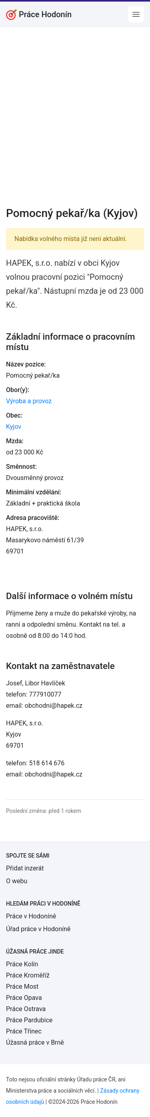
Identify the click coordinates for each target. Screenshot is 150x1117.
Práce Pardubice (29, 1020)
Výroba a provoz (29, 401)
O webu (16, 881)
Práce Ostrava (26, 1009)
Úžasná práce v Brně (35, 1042)
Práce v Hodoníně (31, 916)
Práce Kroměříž (28, 975)
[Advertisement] (75, 122)
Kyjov (13, 426)
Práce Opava (24, 998)
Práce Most (22, 986)
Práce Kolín (22, 964)
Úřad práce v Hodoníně (38, 929)
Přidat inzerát (25, 868)
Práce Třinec (24, 1031)
